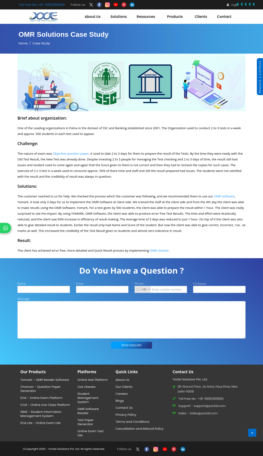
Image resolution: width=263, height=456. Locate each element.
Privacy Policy (125, 414)
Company (199, 283)
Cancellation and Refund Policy (139, 428)
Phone (139, 283)
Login (235, 4)
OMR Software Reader (88, 411)
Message (23, 299)
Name (21, 283)
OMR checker (159, 250)
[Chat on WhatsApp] (5, 228)
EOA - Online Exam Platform (41, 398)
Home (23, 43)
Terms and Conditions (132, 421)
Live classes (86, 387)
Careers (121, 394)
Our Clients (123, 387)
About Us (122, 380)
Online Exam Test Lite (90, 433)
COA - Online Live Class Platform (45, 405)
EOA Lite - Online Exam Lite (40, 423)
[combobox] (143, 289)
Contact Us (124, 407)
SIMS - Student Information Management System (40, 414)
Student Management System (87, 398)
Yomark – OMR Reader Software (44, 380)
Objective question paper (71, 153)
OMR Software (224, 196)
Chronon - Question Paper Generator (40, 389)
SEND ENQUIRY (131, 345)
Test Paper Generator (85, 422)
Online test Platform (92, 380)
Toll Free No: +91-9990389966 (41, 4)
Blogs (119, 400)
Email (79, 283)
